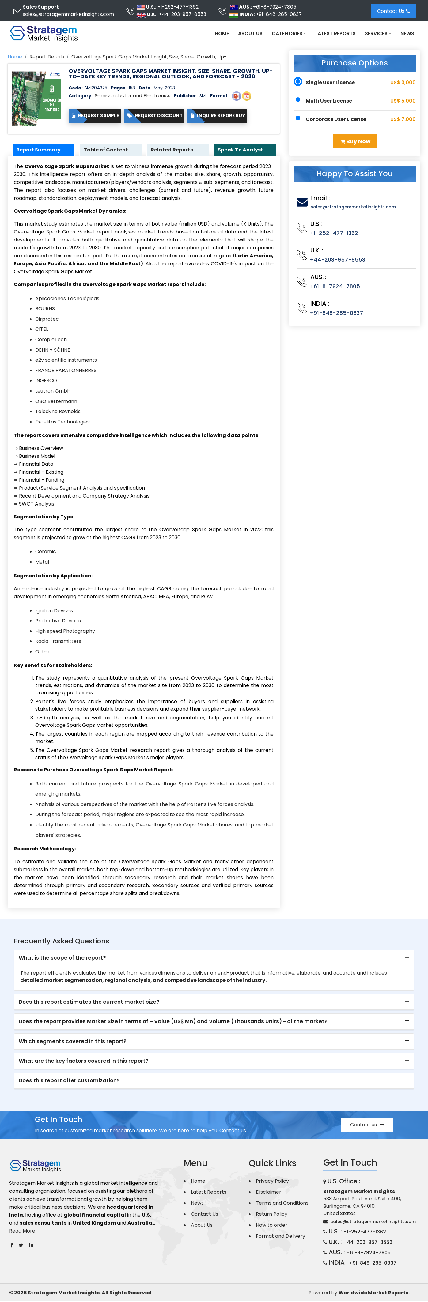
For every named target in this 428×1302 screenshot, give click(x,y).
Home (222, 33)
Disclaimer (268, 1192)
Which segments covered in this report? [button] (73, 1041)
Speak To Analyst (241, 150)
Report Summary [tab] (39, 150)
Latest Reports (335, 33)
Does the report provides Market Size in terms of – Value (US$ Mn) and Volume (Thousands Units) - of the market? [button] (173, 1022)
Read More (22, 1231)
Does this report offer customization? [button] (69, 1081)
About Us (250, 33)
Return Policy (271, 1214)
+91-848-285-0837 (279, 14)
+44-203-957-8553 (182, 14)
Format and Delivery (280, 1236)
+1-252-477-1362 (178, 6)
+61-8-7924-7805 (274, 6)
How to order (271, 1225)
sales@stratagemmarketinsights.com (68, 14)
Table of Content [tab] (107, 150)
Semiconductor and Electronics (132, 95)
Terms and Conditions (282, 1203)
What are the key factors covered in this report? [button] (84, 1061)
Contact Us (393, 11)
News (407, 33)
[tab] (214, 959)
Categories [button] (287, 33)
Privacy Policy (272, 1181)
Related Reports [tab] (173, 150)
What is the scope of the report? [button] (62, 958)
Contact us (367, 1125)
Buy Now (355, 141)
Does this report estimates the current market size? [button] (89, 1002)
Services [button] (376, 33)
